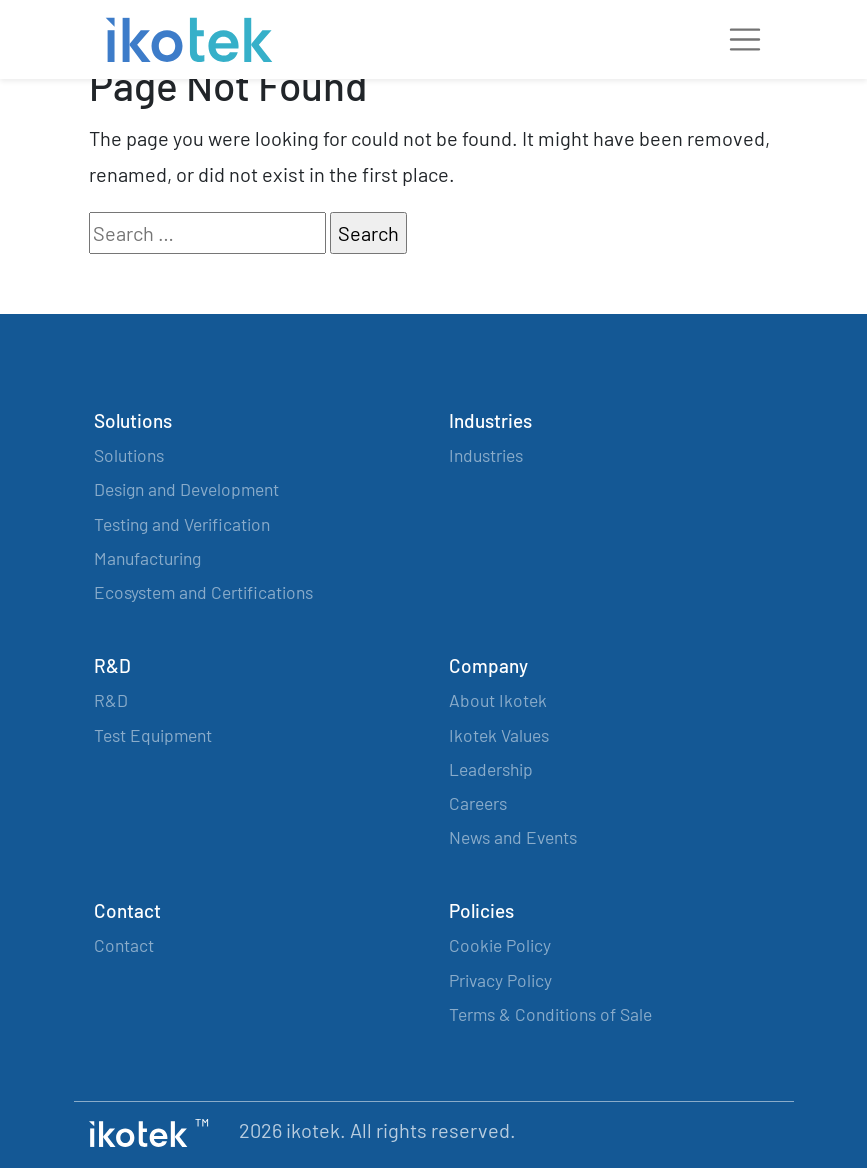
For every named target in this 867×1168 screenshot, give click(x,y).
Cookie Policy (500, 945)
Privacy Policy (500, 980)
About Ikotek (498, 700)
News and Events (513, 837)
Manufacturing (147, 558)
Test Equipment (153, 735)
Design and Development (186, 489)
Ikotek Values (499, 735)
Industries (490, 420)
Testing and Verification (182, 524)
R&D (112, 665)
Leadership (491, 769)
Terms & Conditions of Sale (550, 1014)
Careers (478, 803)
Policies (481, 910)
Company (488, 665)
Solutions (133, 420)
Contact (127, 910)
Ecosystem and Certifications (203, 592)
